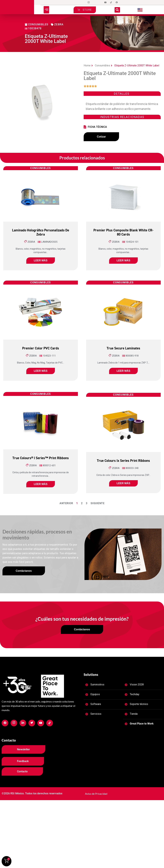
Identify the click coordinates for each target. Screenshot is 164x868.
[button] (46, 9)
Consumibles (102, 65)
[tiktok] (111, 2)
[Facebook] (83, 2)
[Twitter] (94, 2)
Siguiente (98, 504)
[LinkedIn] (99, 2)
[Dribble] (105, 2)
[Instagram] (88, 2)
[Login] (116, 2)
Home (87, 65)
